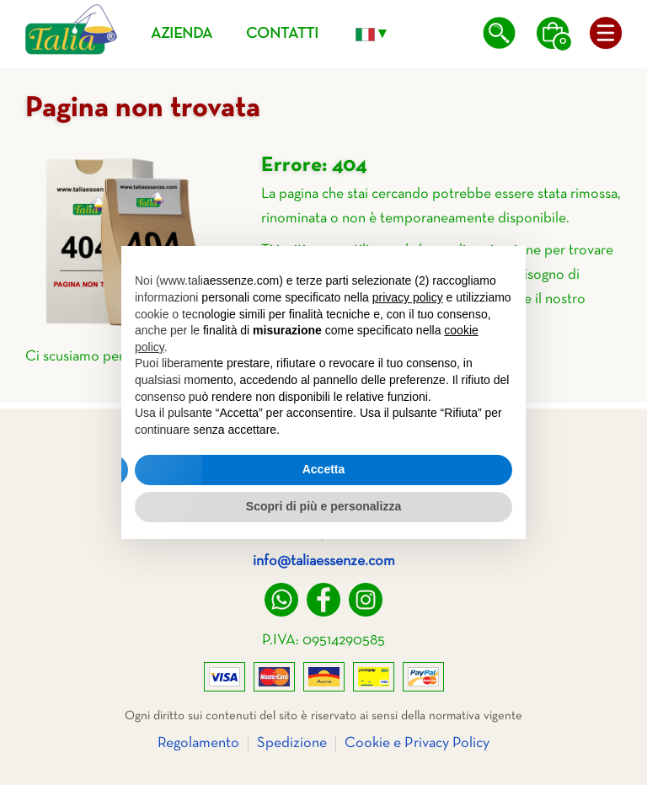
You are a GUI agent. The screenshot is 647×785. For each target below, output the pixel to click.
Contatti (282, 34)
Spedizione (292, 743)
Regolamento (198, 743)
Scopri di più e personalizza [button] (323, 506)
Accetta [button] (323, 469)
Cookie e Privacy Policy (417, 743)
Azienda (181, 34)
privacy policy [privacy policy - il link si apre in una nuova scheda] (407, 297)
